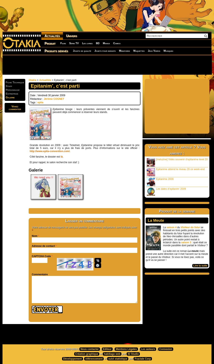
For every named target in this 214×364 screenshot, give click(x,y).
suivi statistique (117, 358)
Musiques (168, 50)
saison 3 (186, 242)
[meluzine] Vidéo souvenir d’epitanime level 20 (177, 162)
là (62, 156)
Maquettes (139, 50)
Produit (50, 43)
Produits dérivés (56, 51)
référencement (94, 358)
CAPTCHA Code (41, 256)
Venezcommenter (15, 107)
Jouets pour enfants (105, 50)
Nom (34, 236)
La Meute (156, 220)
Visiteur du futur (190, 227)
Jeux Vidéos (154, 50)
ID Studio (133, 353)
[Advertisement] (107, 64)
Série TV (74, 43)
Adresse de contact (43, 246)
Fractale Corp (143, 358)
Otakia (32, 80)
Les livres (87, 43)
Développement (72, 358)
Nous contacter (89, 349)
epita (40, 102)
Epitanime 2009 (160, 182)
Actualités (52, 36)
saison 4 (172, 227)
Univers (71, 36)
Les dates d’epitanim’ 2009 (166, 191)
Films (63, 43)
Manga (106, 43)
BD (97, 43)
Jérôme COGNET (54, 98)
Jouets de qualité (82, 50)
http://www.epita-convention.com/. (50, 151)
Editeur (107, 349)
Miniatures (124, 50)
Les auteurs (148, 349)
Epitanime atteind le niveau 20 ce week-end (176, 172)
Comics (117, 43)
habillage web (112, 353)
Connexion (165, 349)
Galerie (10, 97)
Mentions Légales (126, 349)
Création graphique (86, 353)
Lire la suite (200, 265)
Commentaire (40, 274)
